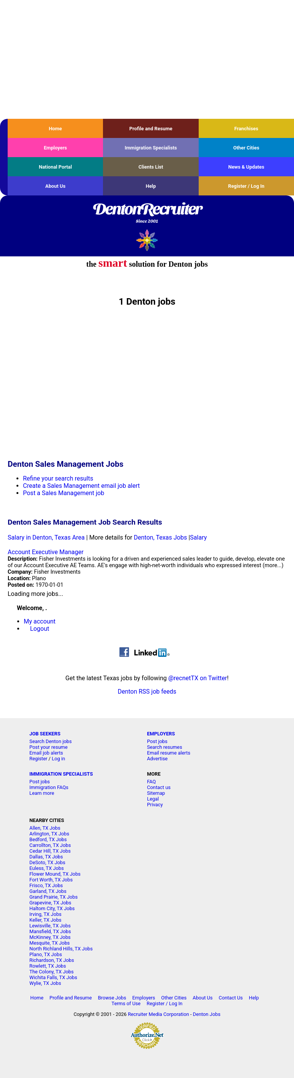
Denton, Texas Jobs (160, 537)
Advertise (157, 758)
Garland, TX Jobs (48, 891)
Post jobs (157, 741)
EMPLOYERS (161, 734)
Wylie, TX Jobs (45, 983)
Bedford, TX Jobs (48, 839)
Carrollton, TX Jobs (50, 845)
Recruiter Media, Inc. (147, 240)
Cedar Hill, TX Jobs (50, 851)
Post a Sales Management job (63, 493)
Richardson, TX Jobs (51, 960)
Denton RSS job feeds (147, 691)
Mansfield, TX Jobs (50, 931)
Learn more (41, 793)
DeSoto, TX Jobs (47, 862)
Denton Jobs (206, 1014)
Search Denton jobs (50, 741)
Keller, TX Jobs (45, 920)
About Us (55, 186)
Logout (39, 628)
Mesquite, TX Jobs (49, 943)
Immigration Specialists (151, 148)
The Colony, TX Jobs (51, 972)
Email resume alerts (168, 753)
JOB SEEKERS (44, 734)
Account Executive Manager (45, 552)
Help (151, 186)
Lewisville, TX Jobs (50, 926)
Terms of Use (125, 1003)
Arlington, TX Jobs (49, 834)
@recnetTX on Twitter (197, 678)
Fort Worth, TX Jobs (51, 880)
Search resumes (164, 747)
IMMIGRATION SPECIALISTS (61, 774)
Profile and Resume (151, 128)
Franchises (246, 128)
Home (55, 128)
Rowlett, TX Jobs (47, 966)
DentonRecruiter (147, 213)
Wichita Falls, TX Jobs (53, 977)
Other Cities (246, 148)
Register (38, 758)
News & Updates (246, 167)
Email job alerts (46, 753)
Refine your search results (58, 478)
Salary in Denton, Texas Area (46, 537)
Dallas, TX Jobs (46, 857)
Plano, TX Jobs (45, 954)
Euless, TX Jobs (46, 868)
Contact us (159, 787)
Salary (198, 537)
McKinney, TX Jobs (50, 937)
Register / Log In (246, 186)
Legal (153, 799)
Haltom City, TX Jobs (52, 908)
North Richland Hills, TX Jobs (61, 949)
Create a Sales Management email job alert (81, 485)
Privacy (155, 804)
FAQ (151, 781)
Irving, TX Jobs (45, 914)
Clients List (151, 167)
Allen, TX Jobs (44, 828)
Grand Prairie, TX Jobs (53, 897)
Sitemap (156, 793)
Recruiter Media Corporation (158, 1014)
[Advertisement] (147, 59)
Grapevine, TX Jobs (50, 903)
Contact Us (231, 998)
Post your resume (48, 747)
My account (40, 621)
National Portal (55, 167)
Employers (55, 148)
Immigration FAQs (49, 787)
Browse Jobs (112, 998)
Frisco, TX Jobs (46, 885)
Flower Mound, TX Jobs (55, 874)
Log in (58, 758)
